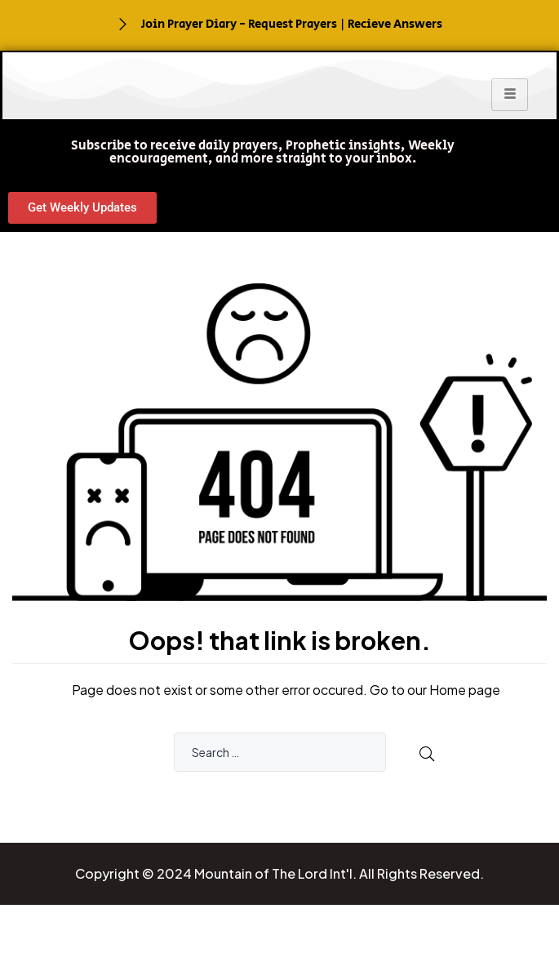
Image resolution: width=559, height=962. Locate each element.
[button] (263, 153)
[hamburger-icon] (509, 94)
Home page (464, 689)
